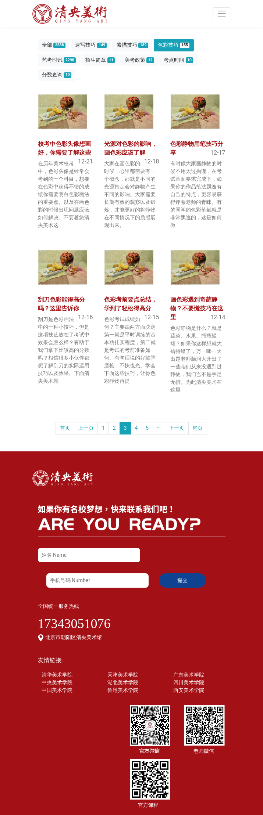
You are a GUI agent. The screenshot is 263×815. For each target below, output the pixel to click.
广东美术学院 (188, 675)
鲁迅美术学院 (122, 690)
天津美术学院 (122, 675)
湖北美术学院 (122, 682)
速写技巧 (91, 45)
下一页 (176, 428)
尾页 (197, 428)
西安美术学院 (188, 690)
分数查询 (56, 75)
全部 (53, 45)
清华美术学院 (57, 675)
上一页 (86, 428)
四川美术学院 (188, 682)
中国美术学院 (57, 690)
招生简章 (100, 60)
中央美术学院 (57, 682)
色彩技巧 (173, 45)
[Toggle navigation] (222, 13)
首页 (65, 428)
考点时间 (178, 60)
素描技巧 (132, 45)
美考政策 (139, 60)
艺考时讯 (59, 60)
